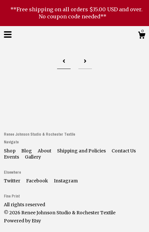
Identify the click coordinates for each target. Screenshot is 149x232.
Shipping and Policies (82, 151)
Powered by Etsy (22, 221)
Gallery (33, 157)
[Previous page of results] (64, 61)
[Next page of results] (85, 61)
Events (12, 157)
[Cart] (141, 36)
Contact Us (124, 151)
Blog (27, 151)
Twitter (12, 181)
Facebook (37, 181)
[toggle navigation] (8, 34)
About (45, 151)
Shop (10, 151)
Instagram (66, 181)
